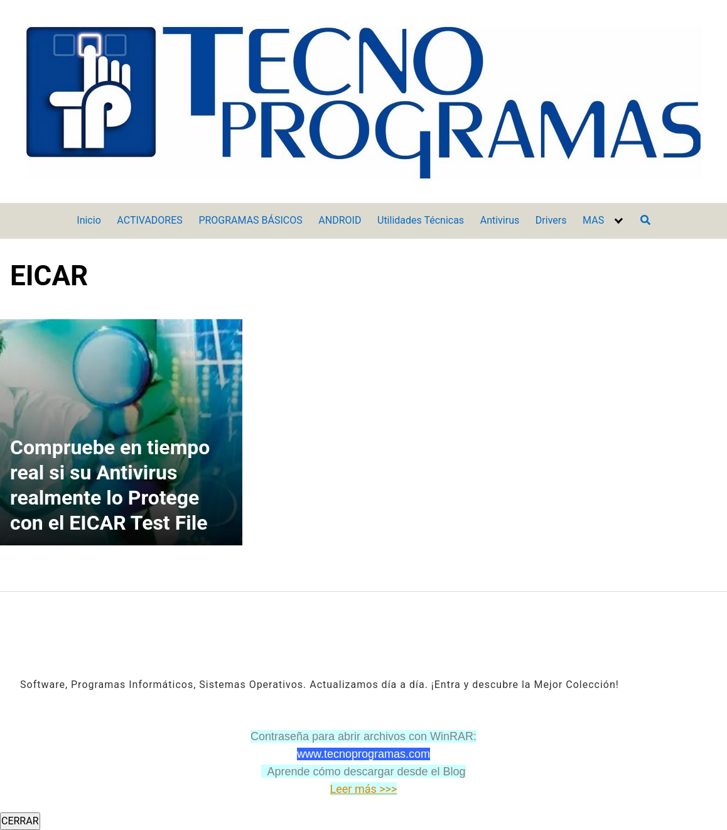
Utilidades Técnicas (420, 220)
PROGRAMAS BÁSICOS (250, 220)
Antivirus (500, 220)
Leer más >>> (363, 788)
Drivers (551, 220)
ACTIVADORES (149, 220)
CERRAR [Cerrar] (20, 821)
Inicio (88, 220)
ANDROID (339, 220)
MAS (593, 220)
